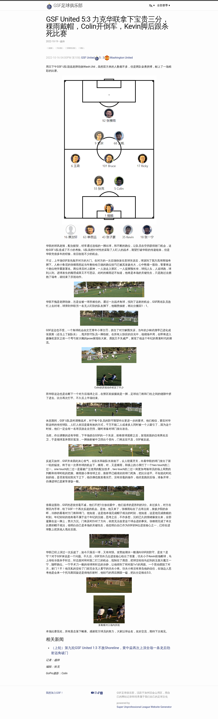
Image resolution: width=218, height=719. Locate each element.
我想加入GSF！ (54, 692)
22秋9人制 (71, 48)
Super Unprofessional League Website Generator (144, 706)
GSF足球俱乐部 (64, 6)
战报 (50, 48)
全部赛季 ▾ (163, 5)
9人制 (59, 48)
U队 (81, 48)
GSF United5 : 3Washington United (89, 57)
